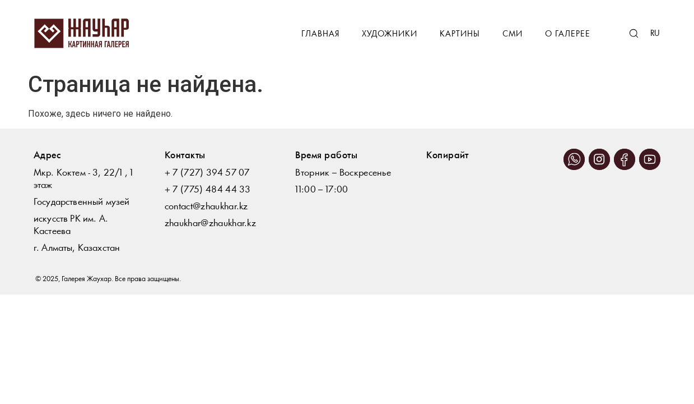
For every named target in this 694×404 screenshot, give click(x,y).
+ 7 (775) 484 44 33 (208, 190)
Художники (389, 34)
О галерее (567, 34)
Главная (320, 34)
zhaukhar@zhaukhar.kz (210, 223)
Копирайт (447, 155)
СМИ (512, 34)
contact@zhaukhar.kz (206, 207)
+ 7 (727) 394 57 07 (207, 173)
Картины (460, 34)
